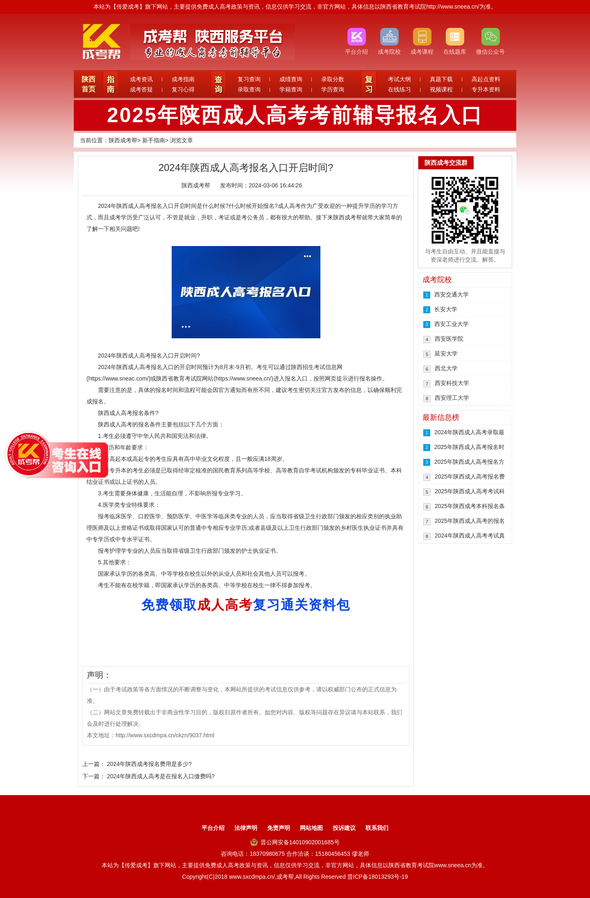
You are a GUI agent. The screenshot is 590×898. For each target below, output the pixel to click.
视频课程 (441, 89)
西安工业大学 (451, 324)
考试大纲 (399, 79)
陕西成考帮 (123, 140)
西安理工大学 (452, 397)
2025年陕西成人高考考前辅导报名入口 (295, 115)
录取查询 (249, 89)
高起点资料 (486, 79)
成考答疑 (141, 89)
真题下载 (441, 79)
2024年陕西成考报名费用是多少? (149, 764)
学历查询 (332, 89)
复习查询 (249, 79)
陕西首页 (88, 84)
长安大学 (445, 309)
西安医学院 (449, 338)
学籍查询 (290, 89)
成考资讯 (141, 79)
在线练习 (399, 89)
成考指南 (183, 79)
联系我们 (376, 828)
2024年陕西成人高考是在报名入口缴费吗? (161, 776)
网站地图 (311, 828)
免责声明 (278, 828)
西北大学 (446, 368)
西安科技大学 (452, 383)
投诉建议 (344, 828)
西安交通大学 (451, 294)
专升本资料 (486, 89)
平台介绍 (213, 828)
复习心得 (183, 89)
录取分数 (332, 79)
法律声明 (245, 828)
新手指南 (153, 140)
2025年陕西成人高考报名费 (470, 476)
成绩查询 (290, 79)
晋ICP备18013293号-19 (377, 876)
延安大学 (446, 353)
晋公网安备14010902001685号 (294, 842)
